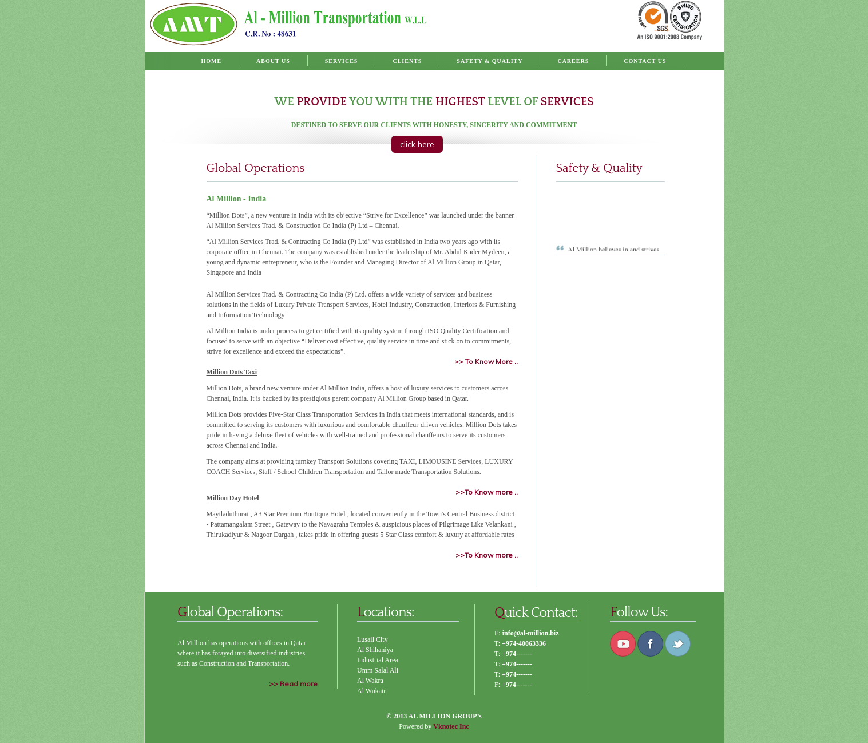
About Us (273, 61)
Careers (573, 61)
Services (341, 61)
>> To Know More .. (486, 361)
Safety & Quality (489, 61)
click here (417, 144)
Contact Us (645, 61)
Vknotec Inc (451, 726)
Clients (407, 61)
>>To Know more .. (486, 492)
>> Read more (293, 683)
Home (211, 61)
